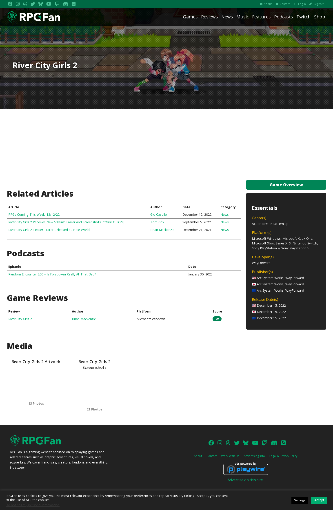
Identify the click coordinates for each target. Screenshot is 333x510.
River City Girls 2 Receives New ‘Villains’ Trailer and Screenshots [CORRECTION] (66, 222)
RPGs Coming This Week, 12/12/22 (34, 214)
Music (242, 17)
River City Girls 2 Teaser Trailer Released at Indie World (49, 230)
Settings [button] (299, 500)
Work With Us (230, 456)
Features (261, 17)
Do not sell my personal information (33, 505)
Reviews (209, 17)
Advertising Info (254, 456)
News (227, 17)
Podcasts (283, 17)
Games (190, 17)
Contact (285, 4)
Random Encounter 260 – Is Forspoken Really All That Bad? (52, 274)
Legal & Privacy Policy (283, 456)
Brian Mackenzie (162, 230)
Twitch (303, 17)
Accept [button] (319, 500)
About (268, 4)
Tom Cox (157, 222)
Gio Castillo (158, 214)
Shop (319, 17)
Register (319, 4)
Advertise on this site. (246, 479)
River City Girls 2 (20, 319)
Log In (302, 4)
